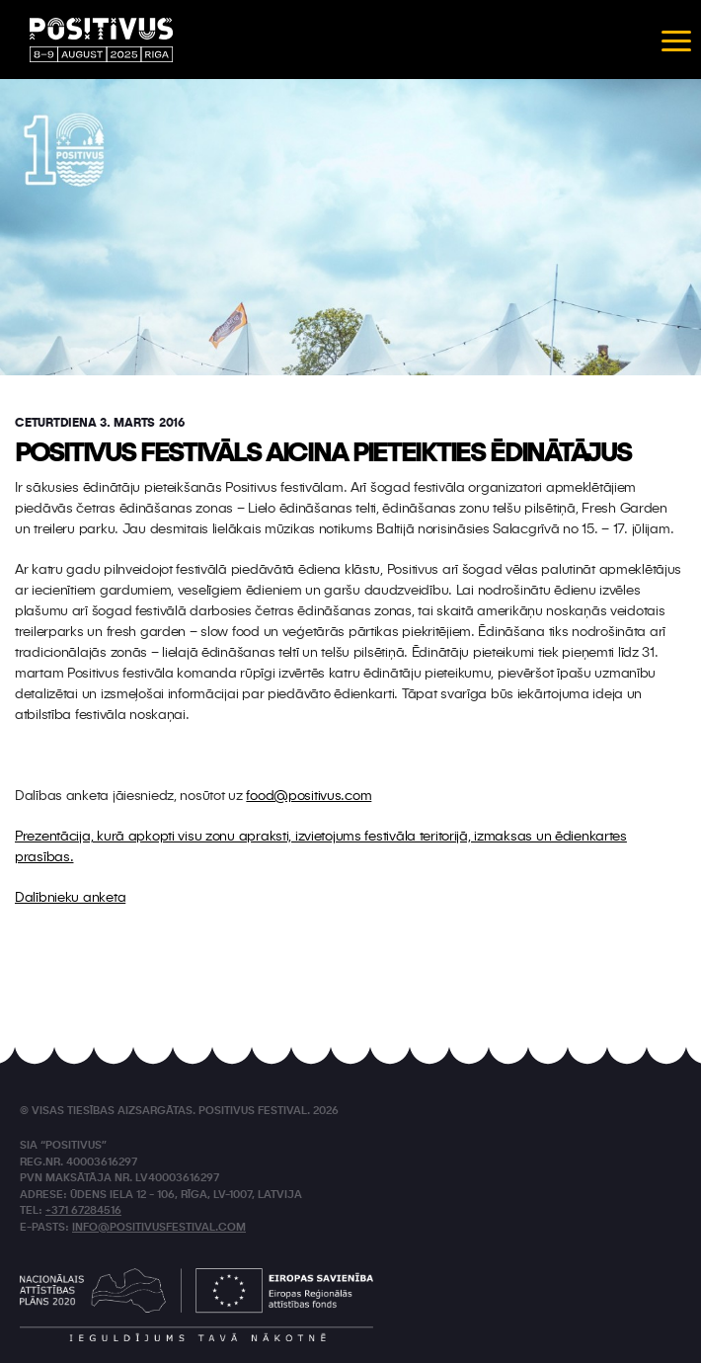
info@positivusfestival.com (159, 1228)
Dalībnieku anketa (70, 898)
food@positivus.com (308, 796)
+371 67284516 (83, 1211)
